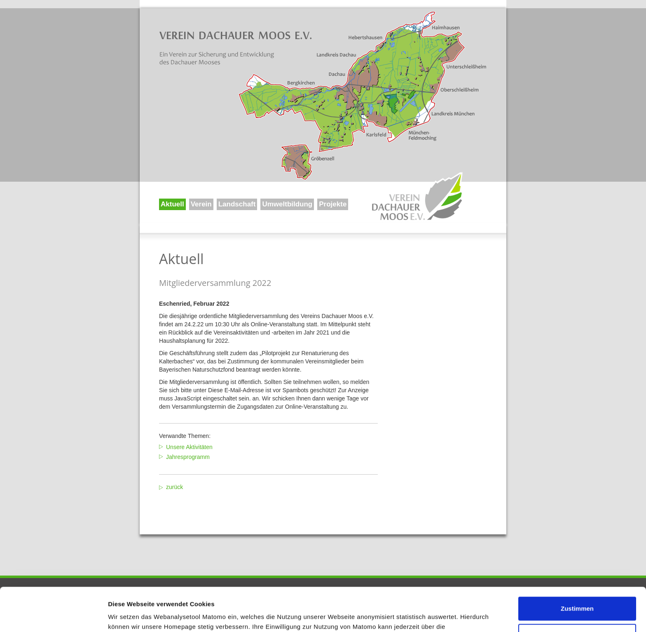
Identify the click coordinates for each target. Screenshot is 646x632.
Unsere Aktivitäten (189, 447)
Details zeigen (129, 615)
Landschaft (237, 204)
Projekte (332, 204)
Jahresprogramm (188, 457)
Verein (201, 204)
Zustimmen (577, 565)
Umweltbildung (287, 204)
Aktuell (172, 204)
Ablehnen (577, 591)
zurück (174, 487)
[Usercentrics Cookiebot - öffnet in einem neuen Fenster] (53, 616)
